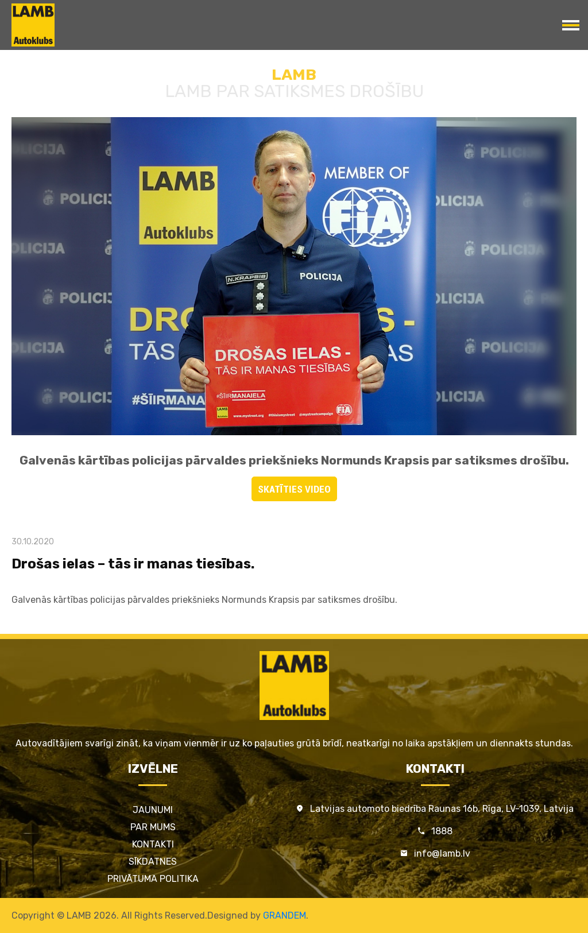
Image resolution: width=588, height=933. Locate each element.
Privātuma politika (153, 878)
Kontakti (153, 844)
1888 (441, 831)
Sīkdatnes (153, 861)
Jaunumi (153, 809)
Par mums (153, 827)
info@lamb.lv (442, 853)
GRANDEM (284, 915)
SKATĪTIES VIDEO (294, 488)
